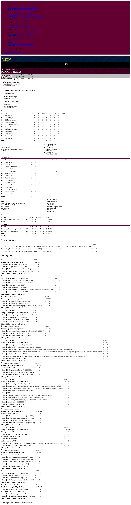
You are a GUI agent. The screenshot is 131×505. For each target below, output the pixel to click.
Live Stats (11, 8)
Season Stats (17, 8)
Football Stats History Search (12, 52)
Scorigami (40, 17)
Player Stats (25, 8)
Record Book (33, 8)
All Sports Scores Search (11, 53)
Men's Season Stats (13, 21)
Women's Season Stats (26, 21)
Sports (6, 4)
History (24, 24)
